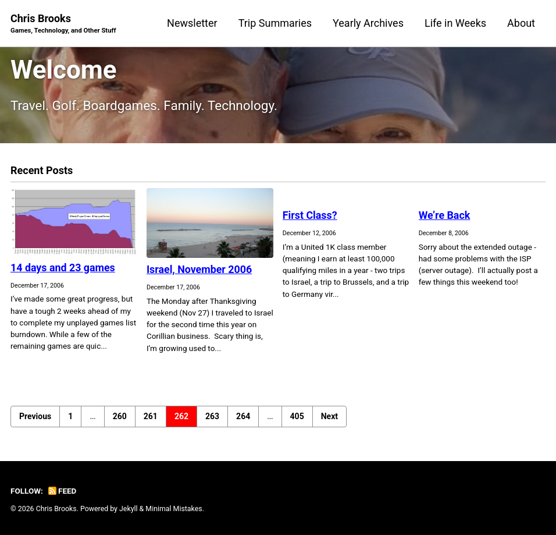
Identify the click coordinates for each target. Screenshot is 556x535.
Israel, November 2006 (200, 269)
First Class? (310, 215)
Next (329, 416)
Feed (62, 490)
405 (297, 416)
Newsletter (192, 23)
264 (243, 416)
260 (120, 416)
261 (151, 416)
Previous (35, 416)
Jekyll (128, 509)
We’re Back (445, 215)
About (521, 23)
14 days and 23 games (63, 267)
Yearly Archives (368, 23)
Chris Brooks (63, 24)
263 (212, 416)
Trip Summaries (275, 23)
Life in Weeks (455, 23)
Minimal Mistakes (173, 509)
